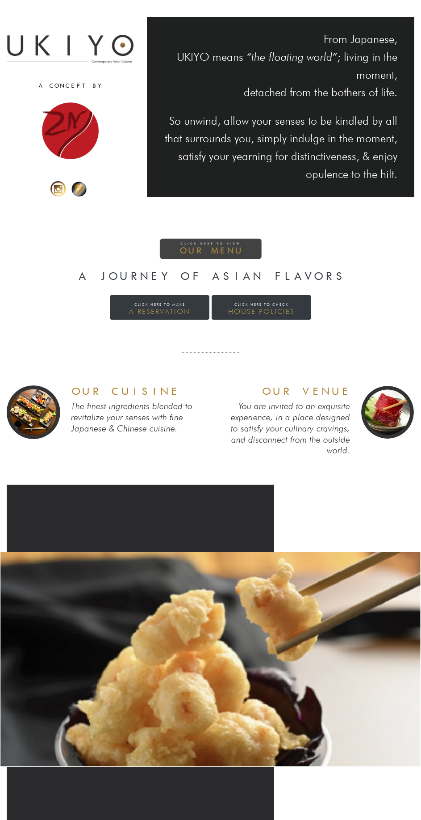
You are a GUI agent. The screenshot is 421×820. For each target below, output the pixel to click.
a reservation (159, 309)
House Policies (261, 309)
